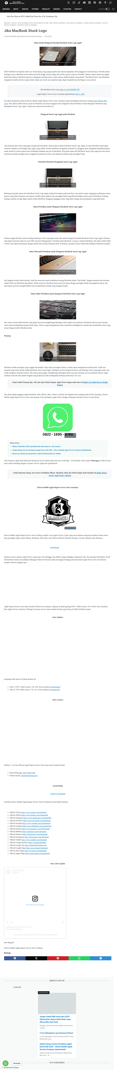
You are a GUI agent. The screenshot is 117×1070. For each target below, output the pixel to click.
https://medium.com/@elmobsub (34, 885)
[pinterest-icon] (101, 2)
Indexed (58, 9)
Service (26, 9)
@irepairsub (54, 743)
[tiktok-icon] (80, 2)
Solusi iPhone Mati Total (36, 111)
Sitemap (36, 9)
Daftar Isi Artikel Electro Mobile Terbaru (48, 422)
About (17, 9)
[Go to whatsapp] (5, 1063)
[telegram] (69, 1011)
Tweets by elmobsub (40, 847)
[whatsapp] (55, 1011)
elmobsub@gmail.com (29, 829)
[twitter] (26, 1011)
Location (69, 9)
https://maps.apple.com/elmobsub (37, 907)
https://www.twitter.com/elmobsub (34, 866)
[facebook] (11, 1011)
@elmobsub (42, 595)
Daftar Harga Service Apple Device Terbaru (54, 521)
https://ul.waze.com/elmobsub (36, 904)
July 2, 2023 (62, 101)
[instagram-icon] (75, 2)
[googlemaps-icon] (106, 2)
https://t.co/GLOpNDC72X (52, 97)
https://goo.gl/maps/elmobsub (37, 901)
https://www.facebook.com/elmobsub (37, 874)
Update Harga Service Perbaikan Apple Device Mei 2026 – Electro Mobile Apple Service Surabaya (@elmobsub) (98, 86)
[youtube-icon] (85, 2)
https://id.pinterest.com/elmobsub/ (35, 888)
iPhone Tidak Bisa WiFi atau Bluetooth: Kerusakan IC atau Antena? (36, 486)
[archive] (92, 124)
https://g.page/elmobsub (37, 896)
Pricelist (47, 9)
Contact (79, 9)
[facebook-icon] (95, 2)
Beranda (7, 9)
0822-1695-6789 (29, 826)
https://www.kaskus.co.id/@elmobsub (36, 882)
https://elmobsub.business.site (36, 898)
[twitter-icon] (70, 2)
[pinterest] (40, 1011)
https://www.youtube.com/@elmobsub (36, 877)
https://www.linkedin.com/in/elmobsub (37, 879)
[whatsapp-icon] (111, 2)
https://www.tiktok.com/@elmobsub (34, 868)
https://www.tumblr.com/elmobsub (34, 893)
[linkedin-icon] (90, 2)
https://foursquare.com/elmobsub (37, 890)
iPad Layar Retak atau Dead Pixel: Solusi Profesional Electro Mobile (36, 496)
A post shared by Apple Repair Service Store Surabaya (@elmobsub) (35, 988)
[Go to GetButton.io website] (5, 1067)
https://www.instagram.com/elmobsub (37, 871)
